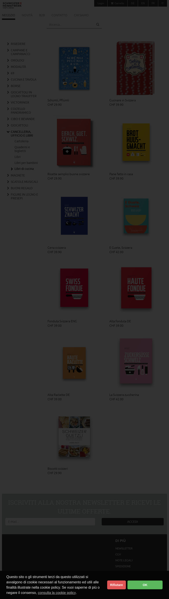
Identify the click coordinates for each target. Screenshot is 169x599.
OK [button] (145, 585)
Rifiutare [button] (116, 585)
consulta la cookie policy (57, 593)
